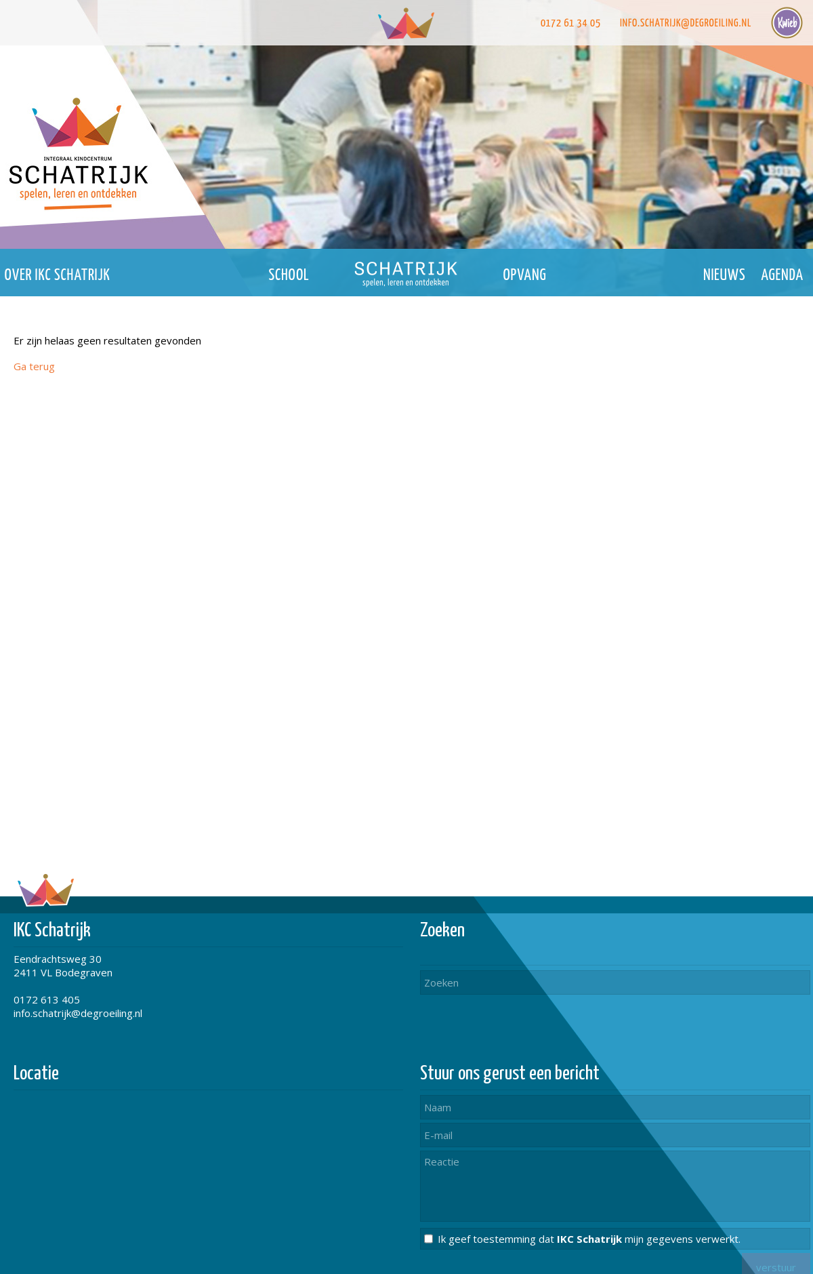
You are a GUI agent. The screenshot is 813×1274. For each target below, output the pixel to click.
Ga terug (34, 366)
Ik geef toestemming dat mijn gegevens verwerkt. (589, 1239)
